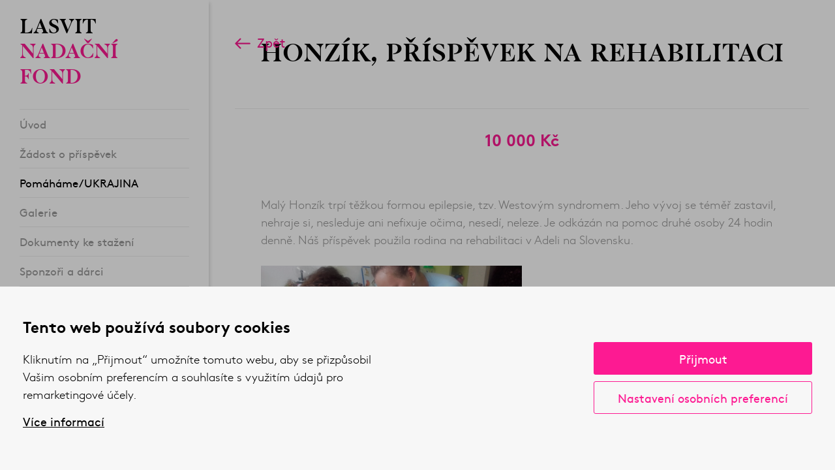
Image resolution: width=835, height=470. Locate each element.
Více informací (63, 422)
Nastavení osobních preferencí (703, 398)
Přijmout (703, 359)
